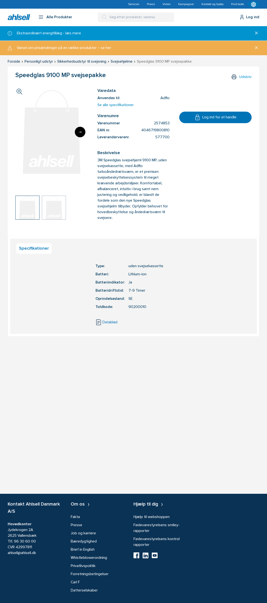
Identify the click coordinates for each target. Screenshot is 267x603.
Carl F (75, 582)
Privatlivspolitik (83, 566)
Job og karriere (83, 533)
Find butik (237, 4)
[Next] (80, 132)
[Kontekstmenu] (253, 4)
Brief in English (83, 549)
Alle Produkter (59, 17)
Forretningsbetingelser (89, 574)
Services (133, 4)
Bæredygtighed (84, 541)
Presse (76, 525)
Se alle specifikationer (115, 105)
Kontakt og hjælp (212, 4)
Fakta (75, 517)
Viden (167, 4)
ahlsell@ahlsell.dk (22, 553)
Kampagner (186, 4)
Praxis (151, 4)
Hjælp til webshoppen (152, 517)
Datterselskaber (84, 590)
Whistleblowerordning (89, 558)
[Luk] (254, 33)
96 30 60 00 (25, 541)
